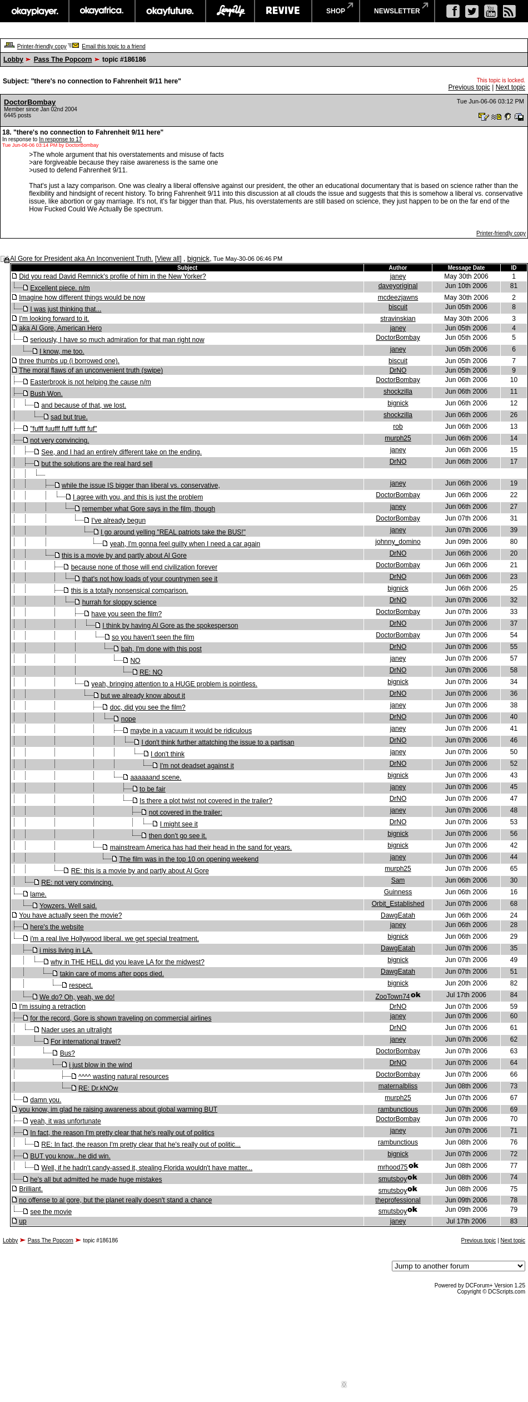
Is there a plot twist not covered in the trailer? (206, 801)
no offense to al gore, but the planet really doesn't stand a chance (115, 1200)
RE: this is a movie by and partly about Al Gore (140, 871)
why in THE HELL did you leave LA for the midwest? (128, 962)
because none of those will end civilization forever (144, 567)
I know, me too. (61, 351)
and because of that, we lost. (83, 405)
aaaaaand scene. (155, 777)
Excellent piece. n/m (59, 288)
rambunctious (398, 1109)
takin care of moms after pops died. (112, 974)
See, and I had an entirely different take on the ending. (121, 452)
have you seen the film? (126, 614)
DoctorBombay (30, 102)
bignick (198, 258)
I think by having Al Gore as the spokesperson (170, 626)
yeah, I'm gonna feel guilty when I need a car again (185, 544)
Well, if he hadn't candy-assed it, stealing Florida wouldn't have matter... (146, 1168)
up (22, 1221)
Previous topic (469, 87)
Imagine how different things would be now (82, 297)
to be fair (153, 789)
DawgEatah (398, 915)
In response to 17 (60, 139)
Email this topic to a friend (114, 46)
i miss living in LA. (65, 950)
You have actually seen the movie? (70, 915)
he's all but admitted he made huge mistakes (96, 1179)
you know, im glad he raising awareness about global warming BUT (118, 1109)
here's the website (56, 927)
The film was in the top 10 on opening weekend (188, 859)
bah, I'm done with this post (161, 649)
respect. (81, 985)
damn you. (45, 1100)
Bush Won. (46, 394)
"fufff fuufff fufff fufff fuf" (63, 429)
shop (335, 11)
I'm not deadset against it (197, 766)
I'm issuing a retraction (52, 1006)
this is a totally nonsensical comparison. (129, 591)
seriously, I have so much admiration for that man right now (117, 340)
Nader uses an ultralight (76, 1030)
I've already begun (118, 520)
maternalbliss (398, 1086)
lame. (38, 894)
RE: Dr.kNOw (98, 1088)
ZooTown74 (392, 996)
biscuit (397, 307)
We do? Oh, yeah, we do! (76, 997)
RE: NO (151, 672)
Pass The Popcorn (63, 59)
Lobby (13, 59)
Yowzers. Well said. (68, 906)
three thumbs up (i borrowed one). (69, 361)
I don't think (168, 754)
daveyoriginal (398, 286)
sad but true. (69, 417)
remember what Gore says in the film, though (148, 509)
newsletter (397, 11)
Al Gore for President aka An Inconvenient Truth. (81, 258)
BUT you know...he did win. (70, 1156)
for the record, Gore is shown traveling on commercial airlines (120, 1018)
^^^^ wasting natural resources (123, 1077)
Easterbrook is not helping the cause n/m (90, 382)
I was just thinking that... (65, 309)
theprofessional (397, 1200)
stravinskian (397, 319)
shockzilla (397, 391)
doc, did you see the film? (148, 707)
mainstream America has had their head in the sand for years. (201, 847)
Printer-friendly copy (42, 46)
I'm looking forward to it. (54, 319)
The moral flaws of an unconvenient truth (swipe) (91, 370)
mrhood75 (392, 1167)
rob (397, 426)
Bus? (67, 1053)
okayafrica (102, 11)
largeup (230, 11)
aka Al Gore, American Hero (60, 328)
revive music (283, 11)
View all (168, 258)
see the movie (51, 1212)
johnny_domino (397, 542)
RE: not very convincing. (77, 882)
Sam (398, 880)
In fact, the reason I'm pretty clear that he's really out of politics (122, 1133)
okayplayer (34, 11)
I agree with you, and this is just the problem (138, 497)
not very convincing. (59, 440)
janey (398, 276)
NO (135, 661)
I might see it (179, 824)
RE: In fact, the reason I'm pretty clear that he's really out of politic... (141, 1144)
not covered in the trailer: (185, 812)
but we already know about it (143, 696)
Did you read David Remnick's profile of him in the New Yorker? (112, 276)
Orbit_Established (398, 904)
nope (128, 719)
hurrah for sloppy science (119, 602)
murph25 (398, 438)
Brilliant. (31, 1189)
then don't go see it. (178, 836)
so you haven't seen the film (153, 637)
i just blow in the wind (100, 1065)
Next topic (510, 87)
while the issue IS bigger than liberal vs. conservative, (141, 485)
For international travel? (86, 1042)
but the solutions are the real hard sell (96, 464)
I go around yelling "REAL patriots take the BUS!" (173, 532)
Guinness (398, 892)
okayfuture (170, 11)
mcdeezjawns (398, 297)
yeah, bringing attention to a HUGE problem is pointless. (174, 684)
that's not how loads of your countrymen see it (150, 579)
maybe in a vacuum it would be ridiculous (191, 731)
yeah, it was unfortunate (65, 1121)
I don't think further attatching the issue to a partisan (217, 742)
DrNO (398, 370)
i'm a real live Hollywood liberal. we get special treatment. (114, 939)
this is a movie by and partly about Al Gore (124, 555)
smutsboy (392, 1179)
